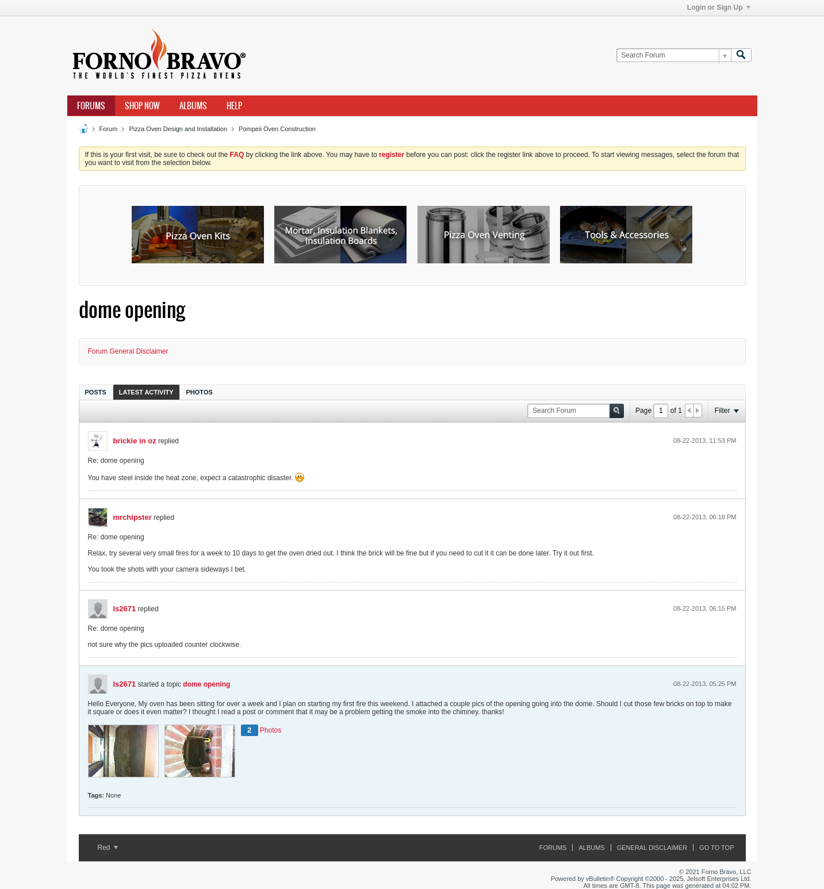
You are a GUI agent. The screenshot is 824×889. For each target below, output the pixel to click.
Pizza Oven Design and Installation (178, 128)
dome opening (206, 684)
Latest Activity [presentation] (146, 392)
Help (234, 105)
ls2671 (124, 608)
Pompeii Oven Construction (277, 128)
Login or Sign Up (718, 7)
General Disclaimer (652, 847)
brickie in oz (134, 440)
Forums (91, 105)
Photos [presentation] (199, 392)
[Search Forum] (673, 55)
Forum (108, 128)
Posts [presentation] (95, 392)
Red (108, 848)
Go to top (716, 847)
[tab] (96, 392)
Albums (193, 105)
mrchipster (132, 517)
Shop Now (142, 105)
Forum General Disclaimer (128, 351)
